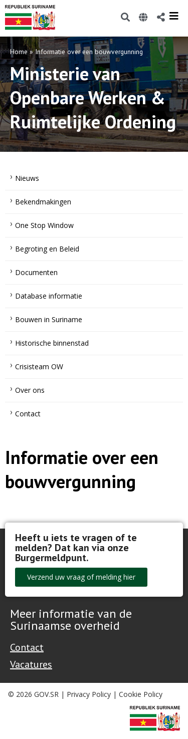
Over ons (30, 390)
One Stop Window (44, 225)
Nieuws (27, 178)
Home (19, 51)
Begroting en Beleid (47, 249)
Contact (28, 413)
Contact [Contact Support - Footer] (27, 647)
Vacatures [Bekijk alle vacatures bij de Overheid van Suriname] (31, 664)
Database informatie (48, 296)
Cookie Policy (140, 694)
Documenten (36, 272)
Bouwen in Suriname (48, 319)
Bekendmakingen (43, 201)
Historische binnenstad (52, 343)
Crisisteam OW (39, 366)
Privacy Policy (89, 694)
